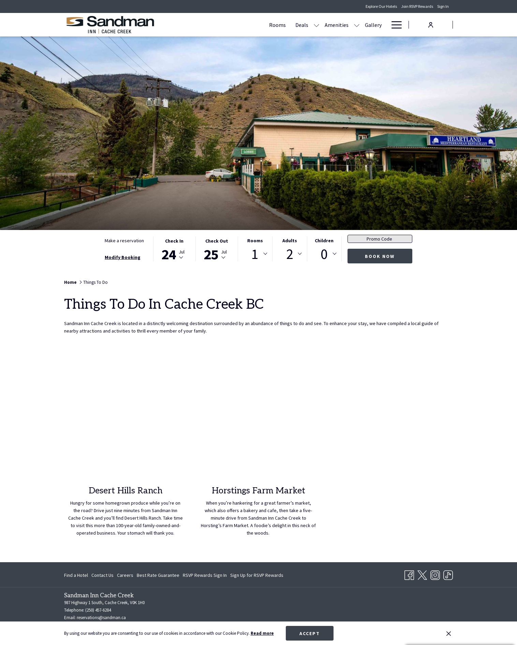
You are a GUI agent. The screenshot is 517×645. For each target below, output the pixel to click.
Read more (262, 633)
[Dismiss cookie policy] (448, 633)
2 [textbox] (289, 254)
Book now (380, 256)
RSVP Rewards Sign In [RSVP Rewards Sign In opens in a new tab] (205, 576)
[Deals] (236, 24)
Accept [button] (309, 633)
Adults (289, 240)
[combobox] (255, 254)
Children (324, 240)
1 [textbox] (254, 254)
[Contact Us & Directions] (353, 24)
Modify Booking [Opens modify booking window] (123, 257)
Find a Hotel (76, 575)
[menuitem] (77, 575)
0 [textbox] (324, 254)
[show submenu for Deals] (251, 24)
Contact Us (102, 575)
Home (70, 282)
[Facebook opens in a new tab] (409, 574)
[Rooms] (212, 24)
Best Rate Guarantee (158, 575)
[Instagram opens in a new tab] (435, 574)
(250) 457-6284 (98, 610)
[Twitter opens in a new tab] (422, 574)
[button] (174, 248)
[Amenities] (271, 24)
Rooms (255, 240)
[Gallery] (308, 24)
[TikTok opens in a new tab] (448, 574)
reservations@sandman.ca (101, 617)
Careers (125, 575)
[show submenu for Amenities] (291, 24)
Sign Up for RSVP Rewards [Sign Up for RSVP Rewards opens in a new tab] (256, 576)
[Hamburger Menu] (394, 24)
